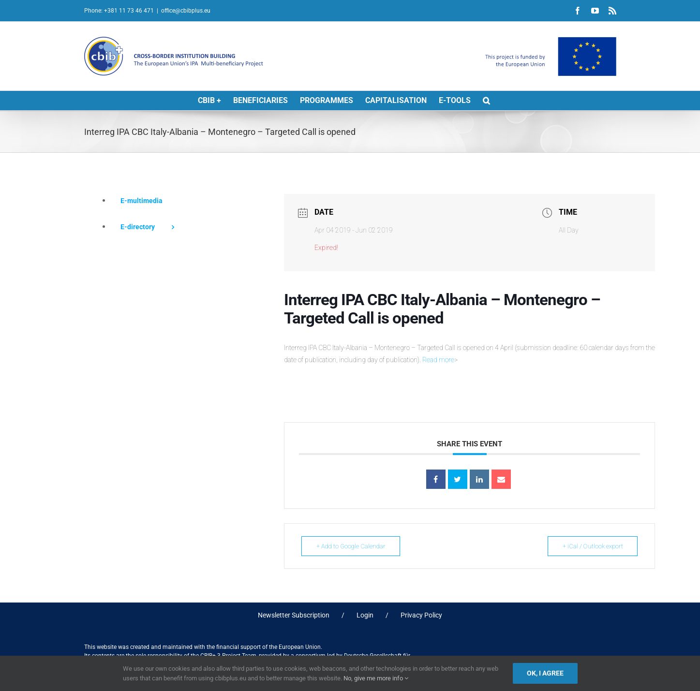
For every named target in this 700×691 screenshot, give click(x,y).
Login (365, 615)
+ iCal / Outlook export (590, 546)
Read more (438, 360)
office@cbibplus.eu (185, 10)
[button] (486, 100)
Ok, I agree (545, 673)
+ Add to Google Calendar (352, 546)
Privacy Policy (421, 615)
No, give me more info (375, 678)
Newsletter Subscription (293, 615)
